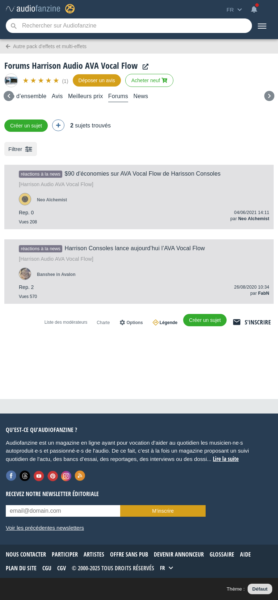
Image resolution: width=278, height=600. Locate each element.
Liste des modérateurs (66, 322)
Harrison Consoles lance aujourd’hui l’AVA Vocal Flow (134, 248)
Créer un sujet (26, 126)
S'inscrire (258, 322)
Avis (57, 96)
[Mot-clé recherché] (129, 25)
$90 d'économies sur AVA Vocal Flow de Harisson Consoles (142, 174)
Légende (168, 322)
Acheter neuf (149, 80)
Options (134, 322)
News (140, 96)
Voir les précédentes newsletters (45, 528)
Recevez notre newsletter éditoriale (52, 494)
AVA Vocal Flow (56, 184)
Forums (118, 96)
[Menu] (262, 26)
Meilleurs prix (85, 96)
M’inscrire (163, 511)
